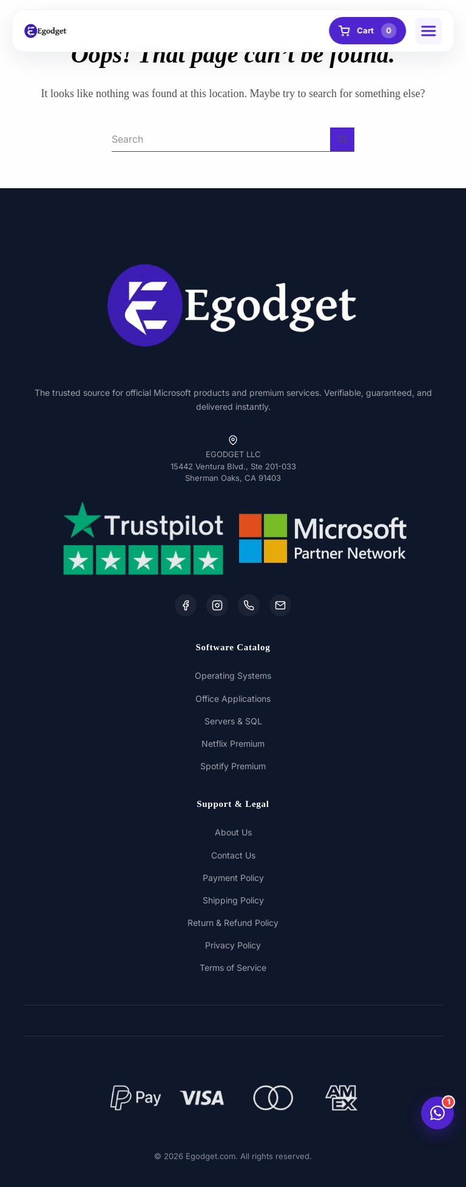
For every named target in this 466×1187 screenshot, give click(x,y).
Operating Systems (233, 675)
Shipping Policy (233, 900)
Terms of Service (233, 967)
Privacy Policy (233, 945)
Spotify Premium (233, 766)
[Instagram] (217, 605)
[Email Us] (280, 605)
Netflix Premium (233, 743)
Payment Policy (233, 877)
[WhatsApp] (249, 605)
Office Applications (233, 698)
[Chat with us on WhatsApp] (437, 1113)
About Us (233, 832)
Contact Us (233, 855)
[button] (428, 31)
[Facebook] (186, 605)
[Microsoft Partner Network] (323, 538)
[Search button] (342, 140)
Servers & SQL (233, 721)
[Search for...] (221, 140)
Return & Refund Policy (233, 922)
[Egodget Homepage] (45, 31)
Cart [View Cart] (367, 30)
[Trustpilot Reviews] (143, 538)
